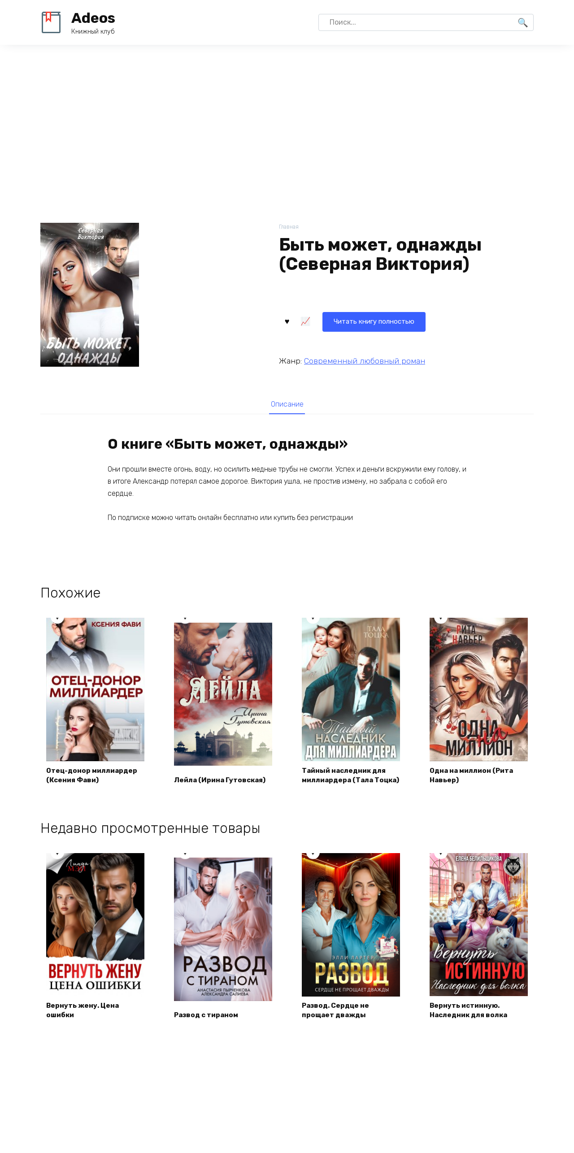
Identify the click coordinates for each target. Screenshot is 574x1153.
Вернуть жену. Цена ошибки (84, 1020)
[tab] (287, 404)
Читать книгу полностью (333, 320)
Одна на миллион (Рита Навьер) (474, 785)
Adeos (93, 17)
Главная (289, 227)
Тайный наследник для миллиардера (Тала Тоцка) (346, 779)
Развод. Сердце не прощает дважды (338, 1020)
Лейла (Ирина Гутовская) (222, 789)
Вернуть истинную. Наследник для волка (471, 1020)
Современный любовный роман (364, 359)
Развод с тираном (209, 1025)
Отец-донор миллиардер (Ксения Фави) (94, 785)
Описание (287, 404)
